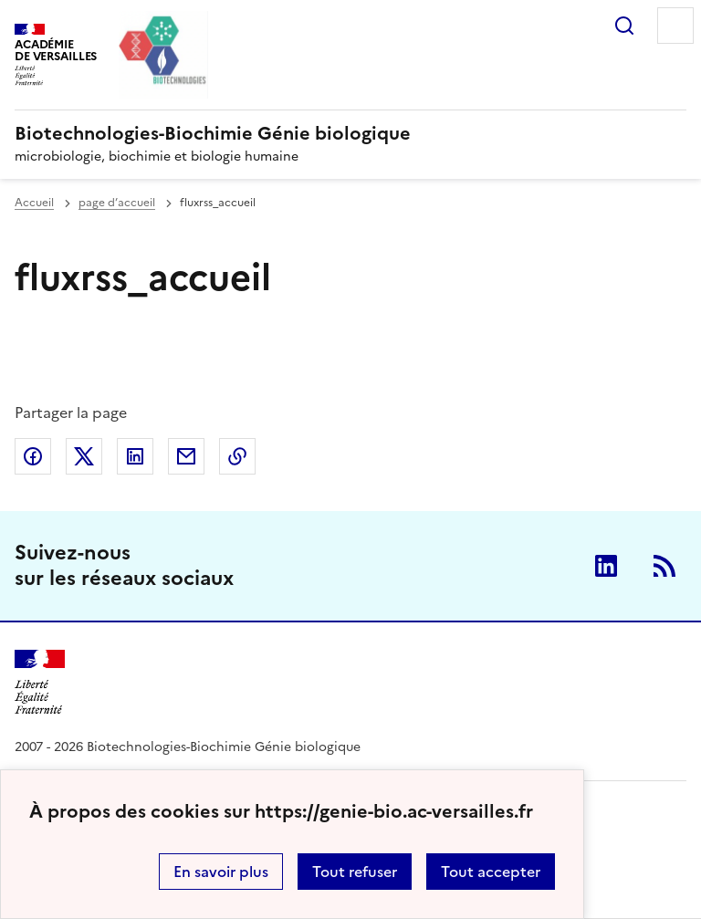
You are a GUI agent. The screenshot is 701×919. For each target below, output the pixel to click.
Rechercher (624, 25)
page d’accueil (116, 202)
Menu (675, 25)
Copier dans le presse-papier (237, 456)
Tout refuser (354, 871)
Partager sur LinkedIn (135, 456)
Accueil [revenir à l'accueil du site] (34, 202)
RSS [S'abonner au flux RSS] (664, 566)
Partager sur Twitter (84, 456)
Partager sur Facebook (33, 456)
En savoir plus (220, 871)
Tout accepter (490, 871)
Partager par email (186, 456)
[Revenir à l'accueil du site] (40, 682)
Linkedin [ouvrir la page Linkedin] (606, 566)
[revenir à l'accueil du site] (350, 133)
